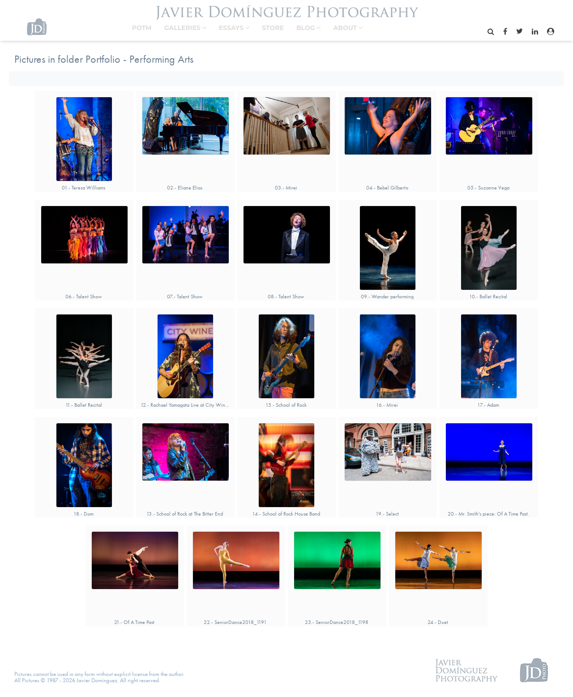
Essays (234, 28)
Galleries (185, 28)
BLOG (308, 28)
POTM (142, 28)
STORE (273, 28)
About (348, 28)
